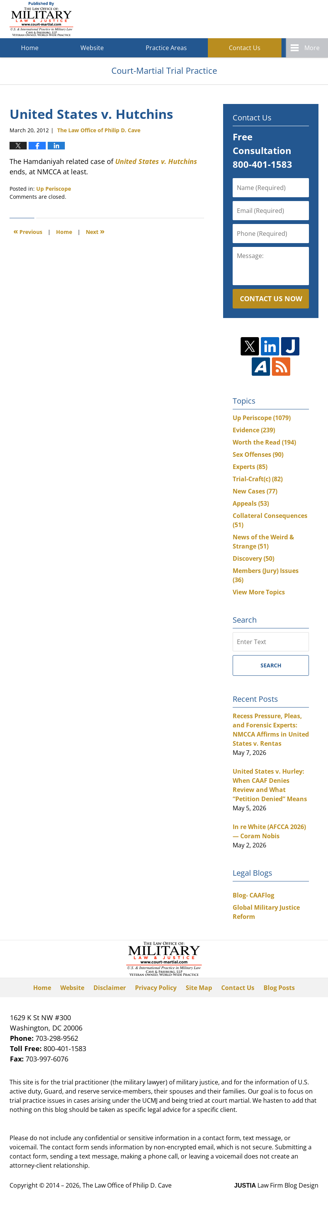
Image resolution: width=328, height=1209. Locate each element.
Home (30, 48)
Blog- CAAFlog (253, 895)
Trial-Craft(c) (258, 479)
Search (270, 665)
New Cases (255, 491)
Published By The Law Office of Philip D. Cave (262, 19)
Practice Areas (166, 48)
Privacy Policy (156, 987)
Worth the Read (264, 442)
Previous (27, 231)
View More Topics (259, 592)
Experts (250, 467)
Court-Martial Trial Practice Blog (41, 19)
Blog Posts (279, 987)
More (312, 48)
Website (92, 48)
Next (95, 231)
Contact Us (244, 48)
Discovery (253, 558)
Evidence (254, 430)
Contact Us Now (271, 298)
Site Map (199, 987)
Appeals (251, 503)
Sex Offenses (258, 454)
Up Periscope (53, 188)
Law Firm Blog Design (276, 1185)
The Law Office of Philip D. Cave (127, 1185)
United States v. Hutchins (156, 161)
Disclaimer (109, 987)
